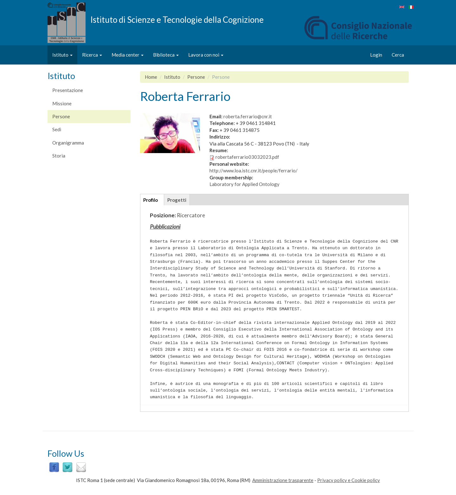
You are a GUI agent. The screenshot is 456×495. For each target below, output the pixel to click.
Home (151, 77)
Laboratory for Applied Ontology (244, 184)
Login (376, 55)
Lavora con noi (205, 55)
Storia (58, 155)
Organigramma (68, 142)
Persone (61, 116)
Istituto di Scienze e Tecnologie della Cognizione (177, 19)
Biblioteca (166, 55)
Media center (128, 55)
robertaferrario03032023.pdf (247, 157)
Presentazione (67, 90)
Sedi (56, 129)
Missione (62, 103)
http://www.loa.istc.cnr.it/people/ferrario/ (253, 170)
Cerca (398, 55)
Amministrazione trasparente (282, 480)
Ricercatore (191, 215)
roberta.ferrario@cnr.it (247, 116)
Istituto (62, 55)
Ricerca (92, 55)
